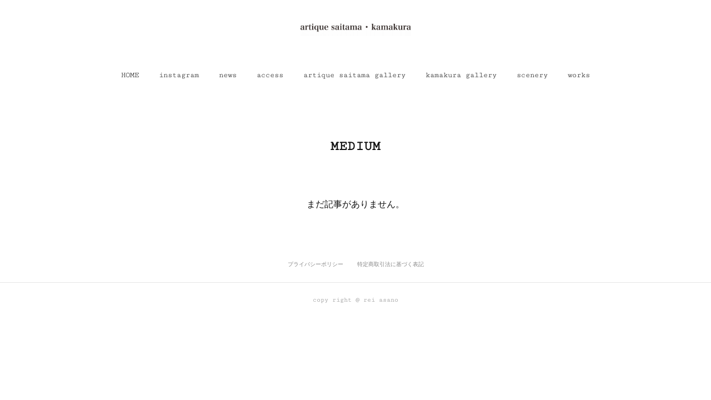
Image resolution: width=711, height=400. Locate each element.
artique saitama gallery (354, 75)
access (270, 75)
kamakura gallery (461, 75)
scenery (532, 75)
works (579, 75)
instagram (179, 75)
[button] (130, 75)
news (228, 75)
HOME (130, 75)
